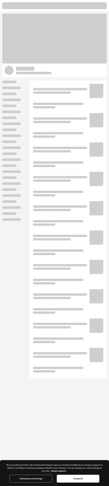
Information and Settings (31, 478)
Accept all (78, 478)
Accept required (59, 471)
